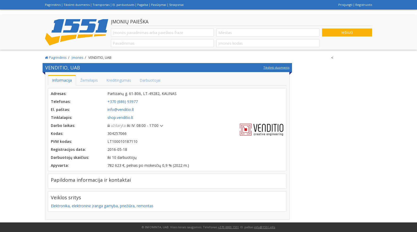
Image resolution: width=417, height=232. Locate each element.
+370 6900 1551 (228, 227)
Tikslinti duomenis (77, 5)
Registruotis (363, 5)
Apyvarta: (60, 165)
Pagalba (142, 5)
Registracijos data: (68, 149)
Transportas (101, 5)
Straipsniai (176, 5)
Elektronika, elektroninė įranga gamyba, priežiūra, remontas (102, 205)
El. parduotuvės (123, 5)
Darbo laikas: (63, 125)
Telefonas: (61, 101)
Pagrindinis (53, 5)
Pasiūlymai (158, 5)
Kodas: (57, 133)
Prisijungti (345, 5)
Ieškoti (347, 32)
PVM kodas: (61, 141)
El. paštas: (60, 109)
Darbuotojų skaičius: (70, 157)
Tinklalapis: (61, 117)
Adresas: (58, 93)
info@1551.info (264, 227)
